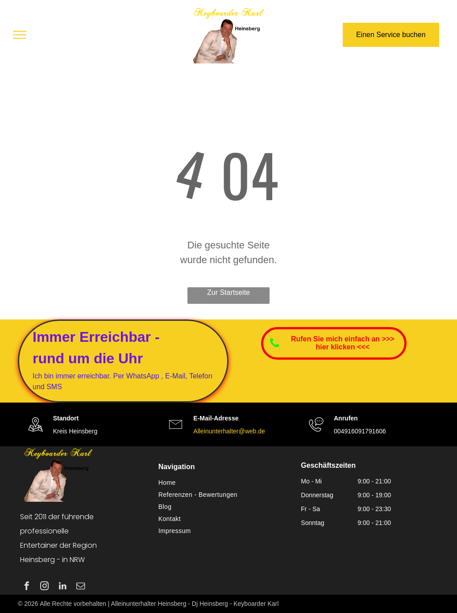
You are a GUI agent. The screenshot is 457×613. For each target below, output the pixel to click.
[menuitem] (225, 483)
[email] (80, 587)
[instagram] (44, 587)
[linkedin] (62, 587)
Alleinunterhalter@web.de (229, 431)
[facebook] (26, 587)
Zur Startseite (228, 292)
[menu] (19, 34)
